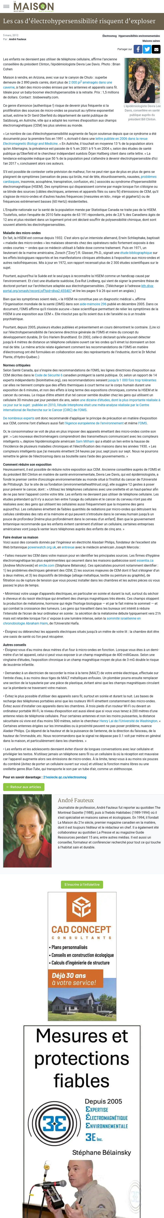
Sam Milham (85, 441)
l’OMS (142, 423)
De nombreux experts (18, 418)
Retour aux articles (24, 787)
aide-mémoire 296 (93, 304)
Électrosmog (110, 36)
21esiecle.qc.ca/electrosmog (65, 777)
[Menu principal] (6, 6)
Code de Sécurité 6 (49, 375)
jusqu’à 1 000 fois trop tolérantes (132, 380)
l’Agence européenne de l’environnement (94, 423)
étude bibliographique (136, 253)
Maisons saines (151, 40)
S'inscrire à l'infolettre (82, 885)
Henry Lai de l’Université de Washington (128, 721)
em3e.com (46, 565)
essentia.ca (145, 560)
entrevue (68, 547)
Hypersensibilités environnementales (139, 36)
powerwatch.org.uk (42, 547)
